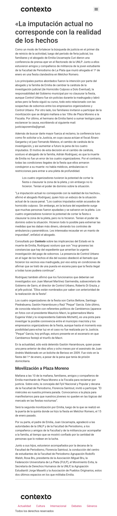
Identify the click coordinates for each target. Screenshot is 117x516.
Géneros (92, 506)
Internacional (58, 506)
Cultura (40, 506)
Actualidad (24, 506)
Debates (76, 506)
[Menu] (96, 9)
